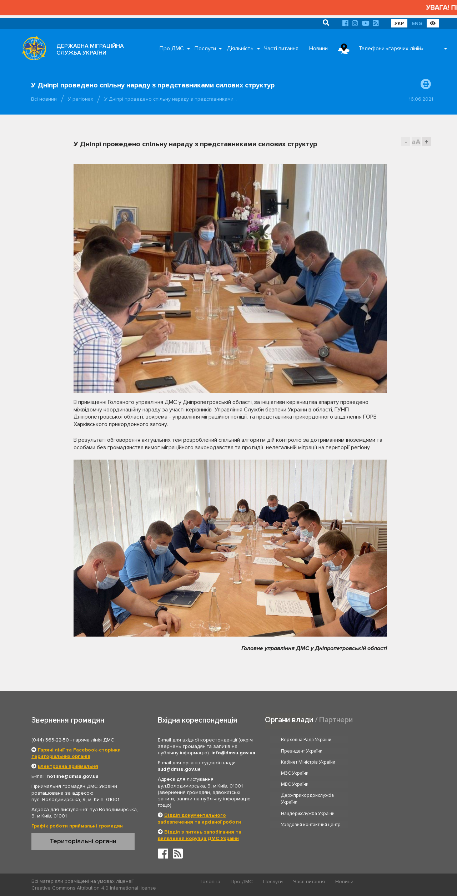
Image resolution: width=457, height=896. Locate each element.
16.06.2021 (421, 99)
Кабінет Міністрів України (308, 751)
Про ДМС (172, 48)
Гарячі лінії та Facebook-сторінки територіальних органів (76, 753)
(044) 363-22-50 (50, 740)
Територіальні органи (83, 841)
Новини (318, 48)
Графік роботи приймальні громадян (77, 826)
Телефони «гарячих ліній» (390, 48)
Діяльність (240, 48)
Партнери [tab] (336, 719)
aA (416, 142)
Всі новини (44, 99)
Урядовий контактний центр (391, 780)
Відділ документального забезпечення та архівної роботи (199, 818)
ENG (417, 23)
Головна (211, 882)
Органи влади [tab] (289, 719)
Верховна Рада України (306, 740)
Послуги (205, 48)
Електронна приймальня (68, 766)
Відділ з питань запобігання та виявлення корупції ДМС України (199, 835)
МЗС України (375, 751)
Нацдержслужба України (308, 780)
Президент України (382, 740)
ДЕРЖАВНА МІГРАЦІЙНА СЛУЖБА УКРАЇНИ (90, 49)
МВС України (295, 762)
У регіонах (80, 99)
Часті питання (281, 48)
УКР (399, 23)
